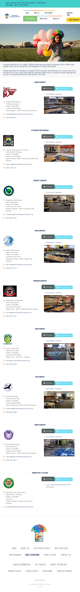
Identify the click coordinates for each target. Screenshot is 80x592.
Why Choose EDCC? (42, 548)
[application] (59, 105)
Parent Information (21, 564)
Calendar (48, 88)
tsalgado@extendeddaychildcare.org (19, 114)
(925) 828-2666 (11, 412)
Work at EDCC (50, 554)
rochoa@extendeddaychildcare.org (18, 312)
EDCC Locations (32, 554)
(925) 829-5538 (11, 364)
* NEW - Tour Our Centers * (21, 5)
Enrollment (32, 3)
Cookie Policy (32, 571)
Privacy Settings (40, 580)
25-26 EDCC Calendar (54, 94)
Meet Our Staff (61, 548)
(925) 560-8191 (11, 117)
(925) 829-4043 (11, 460)
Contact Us (66, 554)
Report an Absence (11, 3)
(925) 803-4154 (11, 218)
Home (14, 548)
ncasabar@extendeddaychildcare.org (19, 214)
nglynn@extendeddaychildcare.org (18, 456)
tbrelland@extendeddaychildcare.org (19, 408)
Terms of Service (64, 571)
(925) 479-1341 (11, 168)
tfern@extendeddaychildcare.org (18, 360)
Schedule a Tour (63, 89)
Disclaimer (47, 571)
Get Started (40, 564)
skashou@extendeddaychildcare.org (19, 164)
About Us (25, 548)
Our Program (15, 554)
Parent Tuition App (23, 3)
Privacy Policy (14, 571)
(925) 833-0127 (11, 316)
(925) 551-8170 (11, 268)
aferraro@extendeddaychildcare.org (19, 264)
